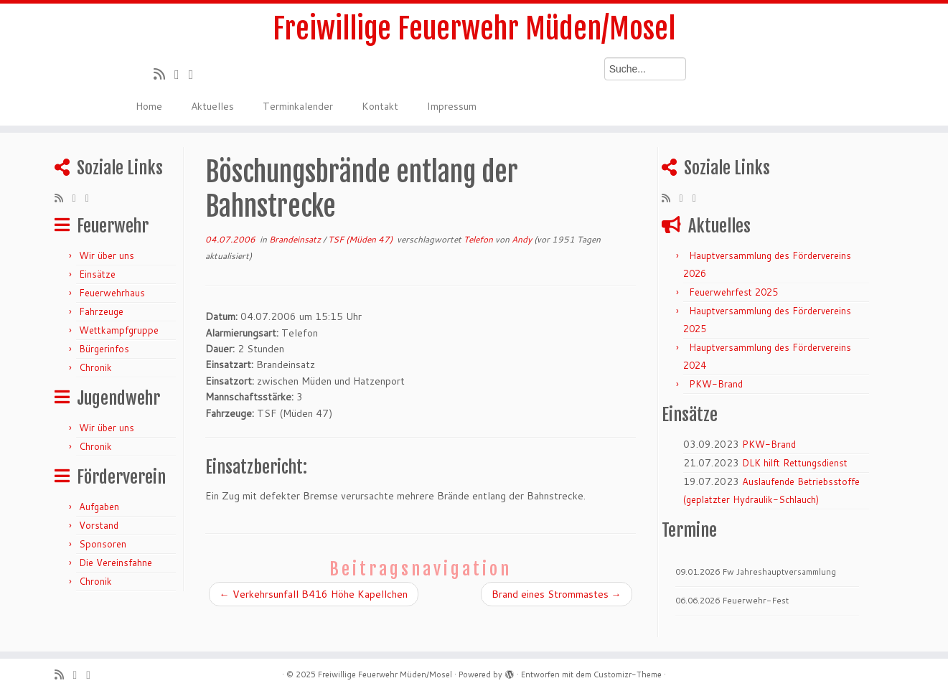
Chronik (95, 367)
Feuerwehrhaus (112, 292)
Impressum (452, 106)
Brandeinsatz (296, 239)
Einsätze (97, 274)
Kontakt (380, 106)
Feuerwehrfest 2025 (733, 292)
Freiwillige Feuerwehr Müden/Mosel (474, 28)
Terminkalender (298, 106)
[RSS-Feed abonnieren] (164, 74)
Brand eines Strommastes (556, 594)
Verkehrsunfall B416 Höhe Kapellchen (314, 594)
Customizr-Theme (627, 674)
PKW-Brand (716, 383)
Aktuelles (212, 106)
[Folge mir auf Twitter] (181, 74)
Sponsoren (102, 543)
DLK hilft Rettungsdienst (795, 462)
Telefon (479, 239)
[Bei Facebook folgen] (196, 74)
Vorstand (98, 525)
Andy (522, 239)
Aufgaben (99, 506)
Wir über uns (106, 255)
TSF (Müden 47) (361, 239)
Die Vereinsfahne (115, 562)
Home (149, 106)
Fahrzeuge (101, 311)
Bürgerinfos (104, 348)
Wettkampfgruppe (119, 330)
